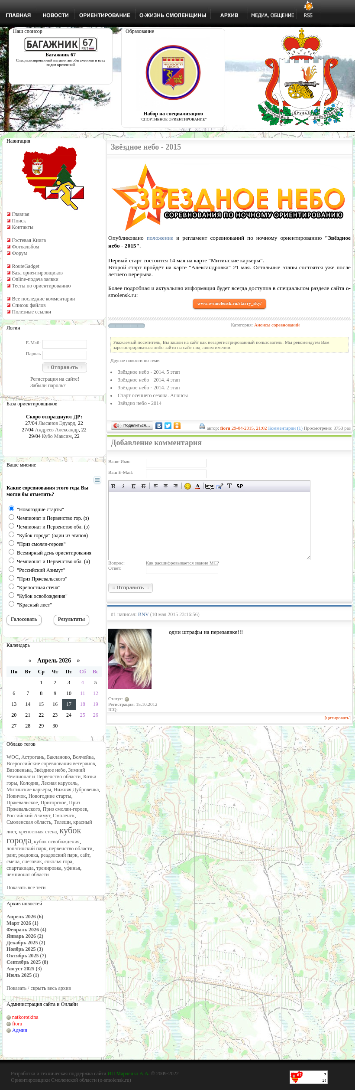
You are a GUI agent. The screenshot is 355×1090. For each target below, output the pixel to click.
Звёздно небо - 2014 (139, 403)
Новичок (16, 796)
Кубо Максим (57, 436)
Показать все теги (25, 887)
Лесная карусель (59, 783)
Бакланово (58, 757)
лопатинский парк (26, 848)
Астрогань (32, 757)
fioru (17, 1024)
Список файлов (28, 305)
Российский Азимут (28, 816)
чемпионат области (27, 874)
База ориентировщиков (37, 273)
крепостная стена (38, 832)
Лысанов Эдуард (57, 423)
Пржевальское (22, 803)
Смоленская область (28, 822)
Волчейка (83, 757)
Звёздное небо (49, 770)
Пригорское (54, 803)
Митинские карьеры (28, 789)
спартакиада (20, 868)
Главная (20, 214)
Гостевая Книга (29, 240)
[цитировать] (338, 717)
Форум (19, 253)
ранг (11, 855)
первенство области (70, 848)
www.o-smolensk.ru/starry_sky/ (229, 303)
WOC (12, 757)
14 (27, 704)
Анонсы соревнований (277, 324)
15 (41, 704)
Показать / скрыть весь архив (38, 988)
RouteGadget (25, 266)
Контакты (22, 227)
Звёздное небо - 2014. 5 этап (149, 372)
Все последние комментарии (43, 299)
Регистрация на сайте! (54, 379)
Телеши (62, 822)
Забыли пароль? (47, 385)
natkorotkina (25, 1017)
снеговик (32, 861)
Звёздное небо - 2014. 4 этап (149, 380)
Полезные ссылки (31, 312)
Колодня (29, 783)
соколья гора (58, 861)
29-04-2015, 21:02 (249, 428)
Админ (19, 1030)
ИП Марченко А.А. (128, 1073)
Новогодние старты (50, 796)
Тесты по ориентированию (41, 286)
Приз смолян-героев (65, 809)
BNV (143, 614)
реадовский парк (59, 855)
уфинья (72, 868)
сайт (85, 855)
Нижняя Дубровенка (76, 789)
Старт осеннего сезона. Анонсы (153, 395)
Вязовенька (19, 770)
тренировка (48, 868)
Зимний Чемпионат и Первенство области (45, 773)
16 (55, 704)
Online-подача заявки (35, 279)
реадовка (28, 855)
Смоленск (63, 816)
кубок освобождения (57, 842)
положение (160, 238)
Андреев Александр (56, 430)
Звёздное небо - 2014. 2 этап (149, 388)
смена (12, 861)
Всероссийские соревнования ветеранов (50, 763)
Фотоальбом (25, 247)
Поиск (19, 221)
